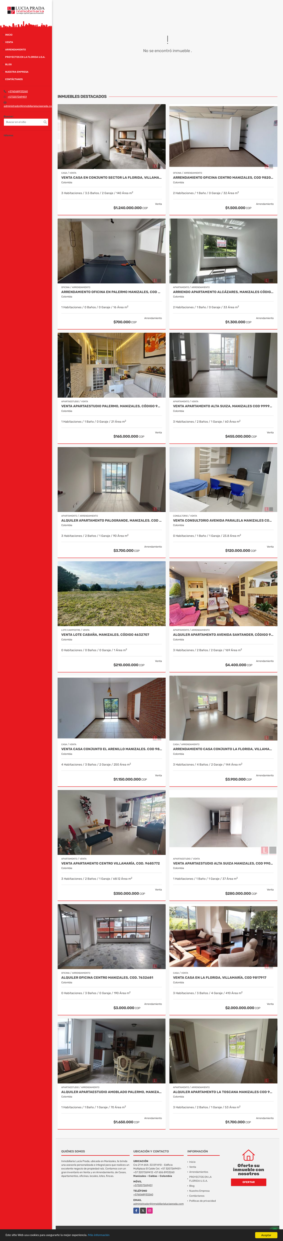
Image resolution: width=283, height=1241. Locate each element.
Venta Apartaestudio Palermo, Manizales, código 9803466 (111, 406)
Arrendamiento (15, 49)
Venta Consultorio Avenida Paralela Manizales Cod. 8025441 (223, 521)
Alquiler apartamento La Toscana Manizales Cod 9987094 (223, 1092)
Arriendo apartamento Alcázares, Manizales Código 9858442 (223, 292)
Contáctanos (14, 79)
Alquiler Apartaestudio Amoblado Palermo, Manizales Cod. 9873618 (111, 1092)
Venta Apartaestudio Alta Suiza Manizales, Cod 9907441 (223, 863)
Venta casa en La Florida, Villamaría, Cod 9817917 (219, 978)
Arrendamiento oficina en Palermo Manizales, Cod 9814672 (111, 292)
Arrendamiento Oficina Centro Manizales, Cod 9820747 (223, 178)
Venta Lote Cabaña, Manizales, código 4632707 (105, 635)
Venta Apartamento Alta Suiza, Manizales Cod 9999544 (223, 406)
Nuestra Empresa (16, 71)
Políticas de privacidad (202, 1200)
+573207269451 (17, 96)
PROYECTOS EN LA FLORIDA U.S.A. (25, 57)
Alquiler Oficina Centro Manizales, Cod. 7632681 (107, 978)
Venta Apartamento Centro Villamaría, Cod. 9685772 (110, 863)
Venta (9, 42)
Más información (99, 1235)
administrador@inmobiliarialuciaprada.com (29, 106)
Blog (8, 64)
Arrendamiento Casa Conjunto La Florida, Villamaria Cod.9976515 (223, 749)
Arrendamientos (198, 1172)
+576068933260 (18, 91)
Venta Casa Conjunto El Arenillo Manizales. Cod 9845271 (111, 749)
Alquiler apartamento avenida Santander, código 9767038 (223, 635)
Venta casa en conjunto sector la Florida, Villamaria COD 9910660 (111, 178)
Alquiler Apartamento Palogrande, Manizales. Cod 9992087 (111, 521)
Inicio (8, 34)
